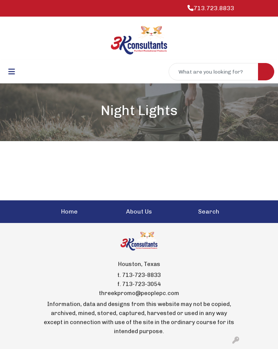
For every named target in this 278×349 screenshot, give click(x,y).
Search (208, 211)
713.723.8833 (210, 8)
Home (69, 211)
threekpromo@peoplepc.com (139, 293)
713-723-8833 (141, 275)
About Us (139, 211)
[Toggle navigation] (12, 71)
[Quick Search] (213, 71)
